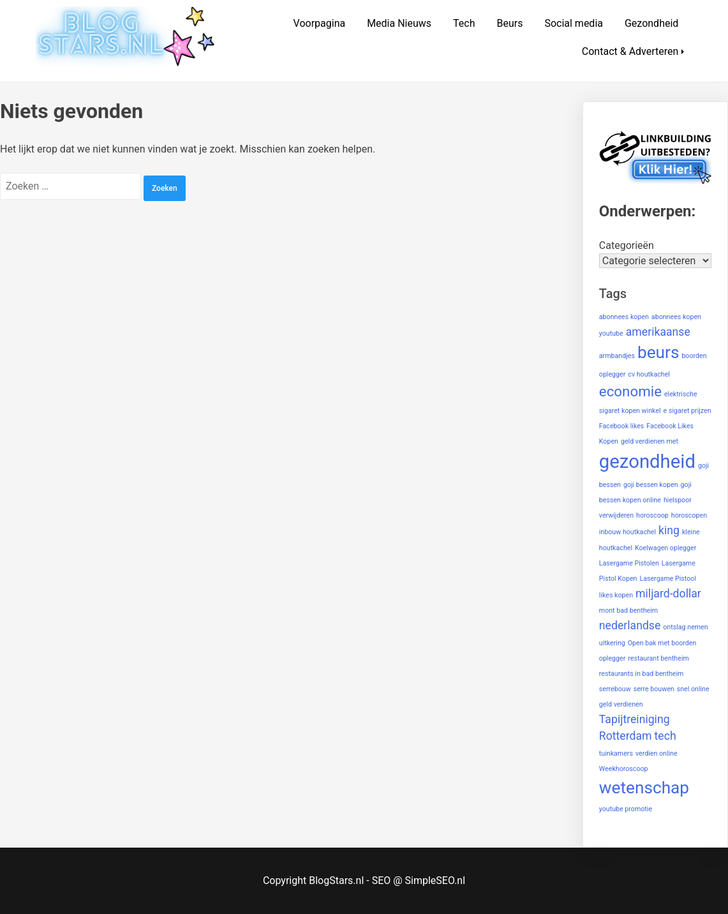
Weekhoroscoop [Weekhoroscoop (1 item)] (623, 769)
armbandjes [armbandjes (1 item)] (617, 356)
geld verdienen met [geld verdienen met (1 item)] (649, 441)
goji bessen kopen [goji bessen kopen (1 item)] (650, 485)
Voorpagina (319, 23)
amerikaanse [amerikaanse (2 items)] (658, 332)
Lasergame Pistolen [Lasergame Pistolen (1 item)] (629, 563)
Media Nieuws (399, 23)
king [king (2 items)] (669, 530)
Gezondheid (651, 23)
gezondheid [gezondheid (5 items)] (647, 461)
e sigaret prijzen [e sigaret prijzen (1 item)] (687, 411)
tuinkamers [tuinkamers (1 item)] (616, 753)
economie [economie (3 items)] (630, 391)
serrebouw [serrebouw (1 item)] (615, 689)
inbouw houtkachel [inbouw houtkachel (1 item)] (627, 532)
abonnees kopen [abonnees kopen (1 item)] (624, 317)
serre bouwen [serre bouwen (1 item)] (654, 689)
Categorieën (626, 245)
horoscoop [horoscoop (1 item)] (652, 515)
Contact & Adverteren (630, 51)
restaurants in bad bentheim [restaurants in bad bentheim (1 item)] (641, 674)
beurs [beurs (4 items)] (658, 352)
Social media (573, 23)
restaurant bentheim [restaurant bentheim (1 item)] (658, 658)
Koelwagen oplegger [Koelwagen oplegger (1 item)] (665, 548)
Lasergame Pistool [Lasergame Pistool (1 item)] (667, 578)
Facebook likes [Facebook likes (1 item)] (621, 426)
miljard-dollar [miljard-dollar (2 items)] (668, 593)
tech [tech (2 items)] (665, 736)
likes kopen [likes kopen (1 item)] (616, 595)
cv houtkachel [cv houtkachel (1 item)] (649, 374)
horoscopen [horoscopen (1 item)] (689, 515)
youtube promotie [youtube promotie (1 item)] (625, 809)
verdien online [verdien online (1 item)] (656, 753)
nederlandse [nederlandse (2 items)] (630, 625)
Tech (464, 23)
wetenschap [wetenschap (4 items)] (644, 787)
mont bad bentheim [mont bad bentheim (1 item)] (628, 610)
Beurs (509, 23)
